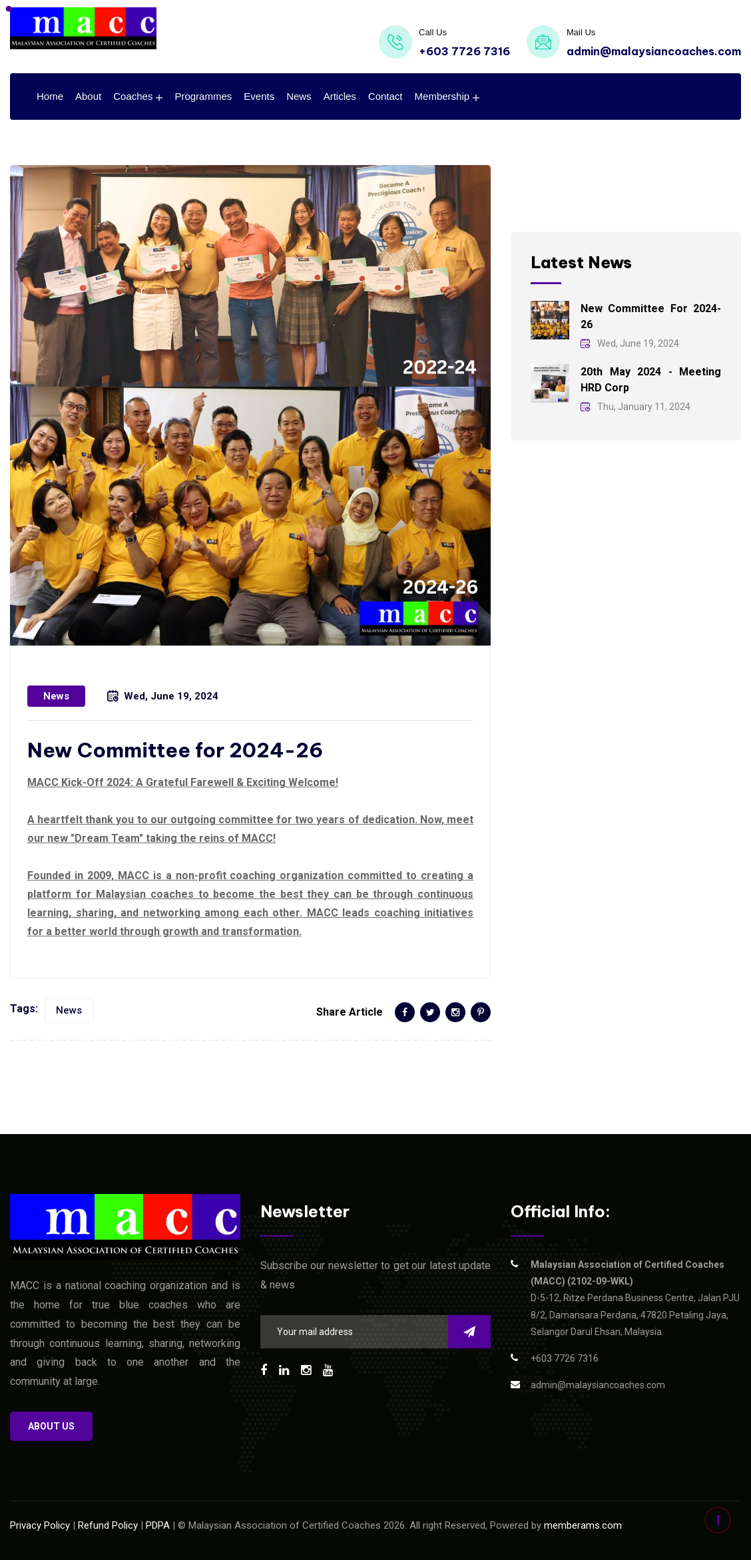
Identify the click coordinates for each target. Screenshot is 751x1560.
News (299, 96)
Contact (385, 96)
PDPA (158, 1525)
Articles (340, 96)
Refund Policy (108, 1525)
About (88, 96)
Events (259, 96)
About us (51, 1426)
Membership (442, 96)
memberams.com (583, 1525)
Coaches (132, 96)
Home (50, 96)
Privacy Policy (40, 1525)
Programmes (203, 96)
